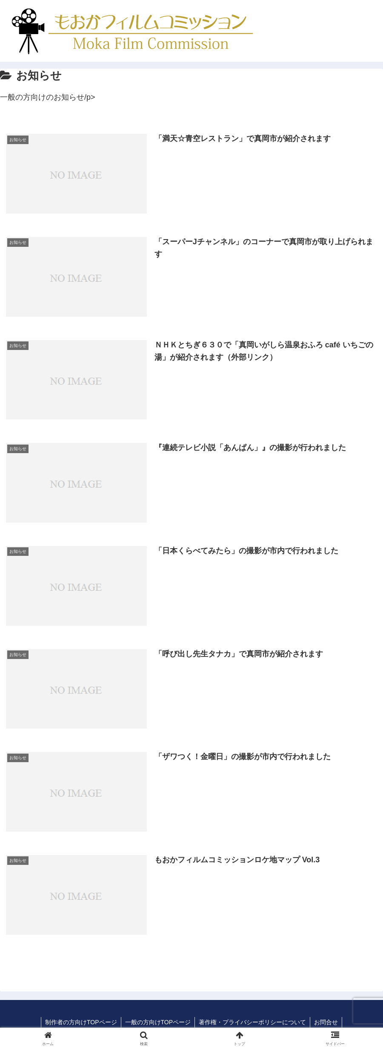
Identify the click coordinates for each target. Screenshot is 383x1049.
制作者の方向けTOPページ (80, 1022)
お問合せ (327, 1022)
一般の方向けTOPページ (158, 1022)
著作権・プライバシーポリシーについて (252, 1022)
